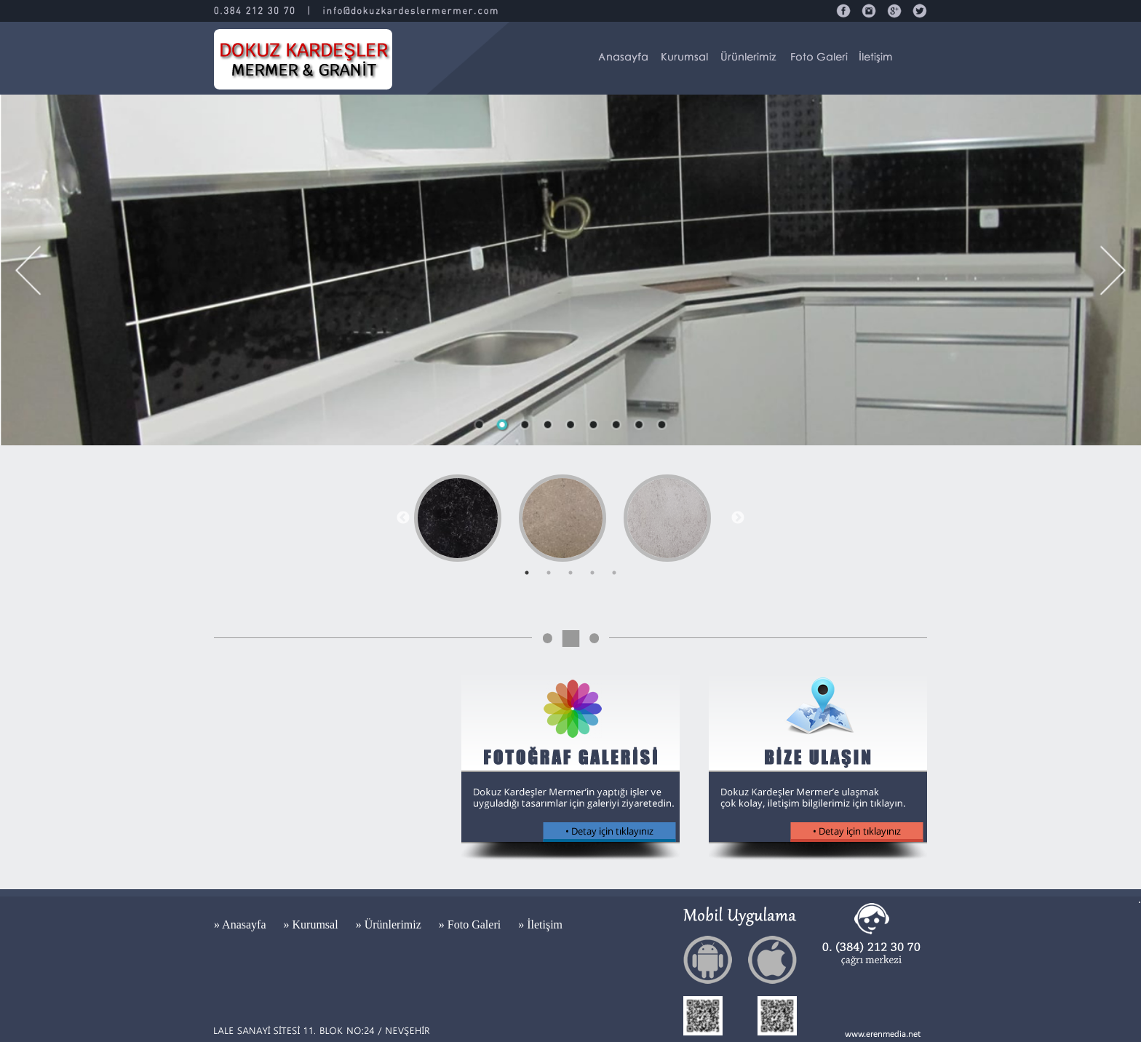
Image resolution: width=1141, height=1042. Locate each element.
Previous (403, 518)
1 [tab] (527, 572)
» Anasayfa (241, 924)
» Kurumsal (312, 924)
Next (738, 518)
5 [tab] (614, 572)
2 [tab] (548, 572)
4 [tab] (592, 572)
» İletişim (540, 924)
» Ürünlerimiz (390, 924)
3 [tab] (570, 572)
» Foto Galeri (471, 924)
